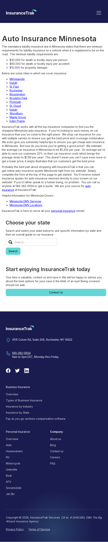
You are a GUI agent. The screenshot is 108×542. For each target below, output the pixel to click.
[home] (21, 13)
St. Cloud (15, 105)
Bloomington (17, 94)
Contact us (56, 451)
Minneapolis (17, 79)
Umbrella (11, 469)
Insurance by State (17, 412)
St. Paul (14, 86)
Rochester (16, 90)
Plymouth (15, 102)
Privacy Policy (15, 529)
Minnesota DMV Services (25, 201)
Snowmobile (13, 487)
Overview (12, 394)
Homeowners (14, 451)
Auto (9, 445)
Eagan (13, 109)
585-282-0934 (21, 353)
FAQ (52, 463)
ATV (8, 481)
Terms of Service (39, 529)
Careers (55, 457)
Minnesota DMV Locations (26, 205)
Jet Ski (10, 494)
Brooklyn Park (18, 98)
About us (55, 439)
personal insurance (63, 210)
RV (8, 457)
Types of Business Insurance (24, 400)
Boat (9, 475)
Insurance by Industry (19, 406)
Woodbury (16, 113)
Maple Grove (18, 117)
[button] (99, 13)
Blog (53, 445)
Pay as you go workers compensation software (36, 418)
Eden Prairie (17, 121)
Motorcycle (13, 463)
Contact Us (56, 292)
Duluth (13, 82)
